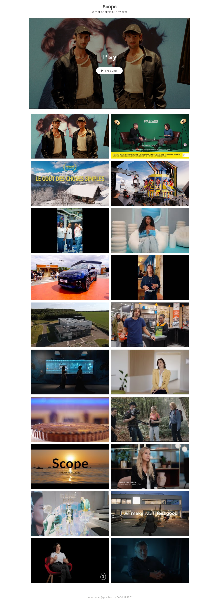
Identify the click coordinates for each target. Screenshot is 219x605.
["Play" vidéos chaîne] (109, 352)
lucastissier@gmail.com (101, 597)
